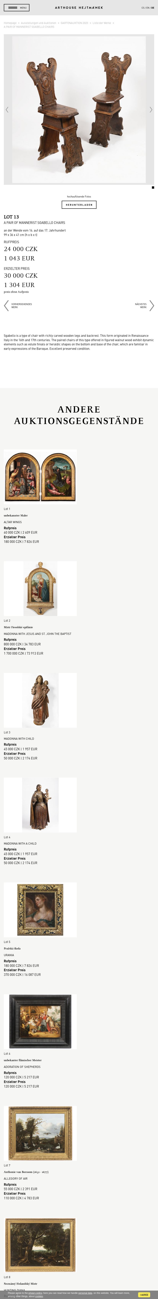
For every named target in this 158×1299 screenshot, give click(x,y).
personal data (85, 1293)
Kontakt (79, 1259)
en (147, 7)
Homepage (10, 23)
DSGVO (79, 1179)
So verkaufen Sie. (79, 1160)
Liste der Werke (102, 23)
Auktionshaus (79, 1142)
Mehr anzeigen (79, 1102)
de (152, 7)
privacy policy (35, 1293)
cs (143, 7)
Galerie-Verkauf (79, 1147)
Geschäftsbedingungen (79, 1174)
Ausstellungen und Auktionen (39, 23)
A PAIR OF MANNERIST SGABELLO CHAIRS (29, 27)
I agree (144, 1294)
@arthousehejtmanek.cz (79, 1272)
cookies (39, 1296)
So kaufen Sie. (79, 1156)
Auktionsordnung (79, 1165)
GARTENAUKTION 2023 (75, 23)
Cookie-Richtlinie (79, 1183)
